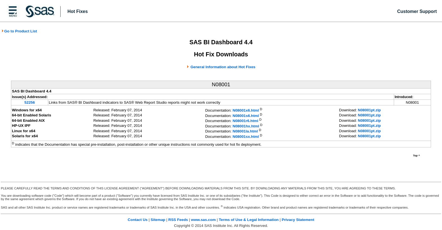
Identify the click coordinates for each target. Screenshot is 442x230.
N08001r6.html (245, 121)
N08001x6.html (246, 111)
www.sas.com (203, 220)
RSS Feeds (178, 220)
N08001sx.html (246, 136)
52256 (30, 102)
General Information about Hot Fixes (223, 67)
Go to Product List (19, 31)
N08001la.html (245, 131)
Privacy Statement (298, 220)
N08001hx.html (246, 126)
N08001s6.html (246, 116)
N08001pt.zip (369, 110)
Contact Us (137, 220)
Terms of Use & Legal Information (249, 220)
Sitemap (158, 220)
